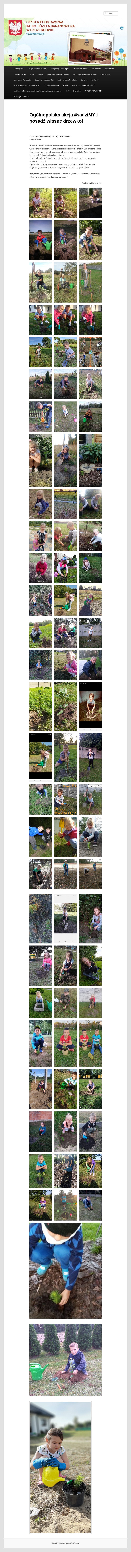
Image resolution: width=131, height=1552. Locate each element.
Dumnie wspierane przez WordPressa (65, 1543)
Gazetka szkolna (20, 74)
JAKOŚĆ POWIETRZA (93, 91)
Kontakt (40, 74)
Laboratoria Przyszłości (22, 80)
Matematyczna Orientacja (67, 80)
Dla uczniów (109, 69)
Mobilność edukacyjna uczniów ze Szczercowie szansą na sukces (38, 91)
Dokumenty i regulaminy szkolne (85, 74)
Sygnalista (77, 91)
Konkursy (94, 80)
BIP (67, 91)
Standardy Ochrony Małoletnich (83, 85)
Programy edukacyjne (60, 69)
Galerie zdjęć (105, 74)
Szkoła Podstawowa (80, 69)
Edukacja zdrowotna (21, 97)
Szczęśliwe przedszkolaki (44, 80)
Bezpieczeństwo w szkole (38, 69)
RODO (65, 85)
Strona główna (19, 69)
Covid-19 (84, 80)
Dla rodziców (96, 69)
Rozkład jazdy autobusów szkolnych (27, 85)
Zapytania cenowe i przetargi (58, 74)
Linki (32, 74)
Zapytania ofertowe (52, 85)
